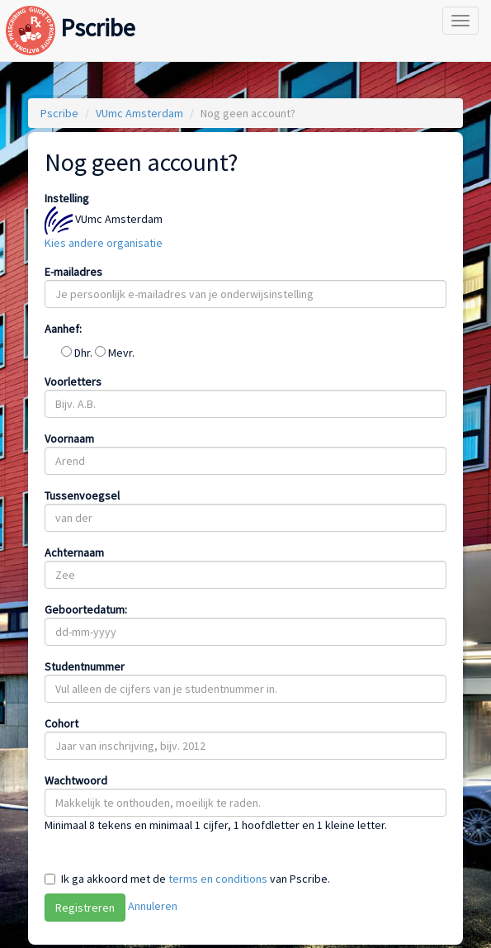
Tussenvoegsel (82, 495)
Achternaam (74, 552)
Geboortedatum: (86, 609)
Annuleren (152, 905)
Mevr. (115, 352)
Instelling (67, 198)
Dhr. (78, 352)
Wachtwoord (76, 780)
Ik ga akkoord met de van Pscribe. (195, 878)
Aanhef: (63, 328)
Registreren (85, 907)
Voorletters (73, 381)
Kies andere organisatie (104, 242)
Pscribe (70, 11)
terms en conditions (217, 878)
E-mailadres (73, 271)
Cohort (61, 723)
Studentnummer (85, 666)
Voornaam (69, 438)
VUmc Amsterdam (139, 113)
